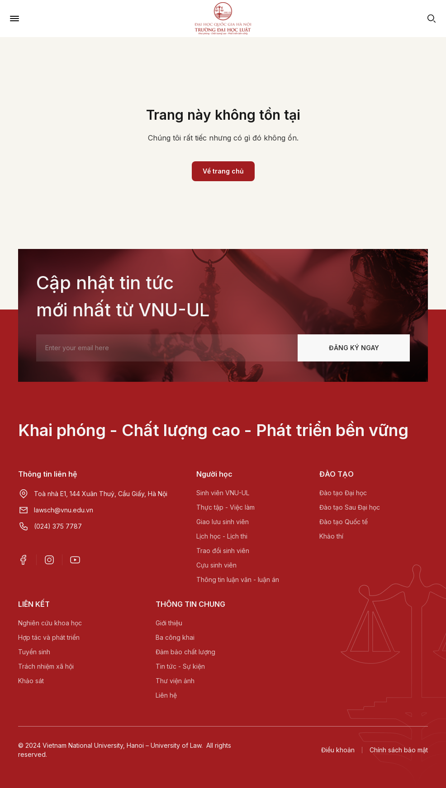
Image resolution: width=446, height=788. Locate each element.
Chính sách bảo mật (399, 750)
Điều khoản (338, 750)
